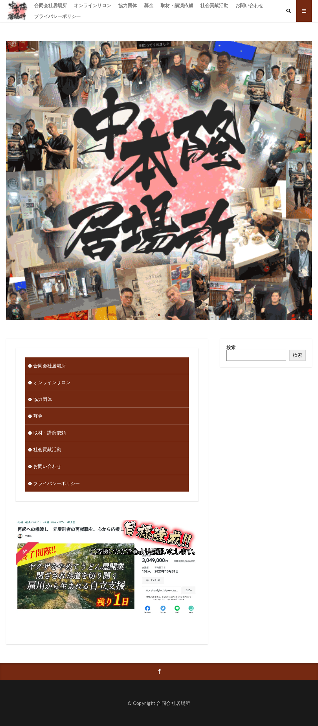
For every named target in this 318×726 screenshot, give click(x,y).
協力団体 (127, 5)
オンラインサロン (92, 5)
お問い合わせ (249, 5)
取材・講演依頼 (177, 5)
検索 (231, 347)
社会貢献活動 (214, 5)
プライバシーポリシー (57, 16)
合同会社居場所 (50, 5)
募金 (148, 5)
